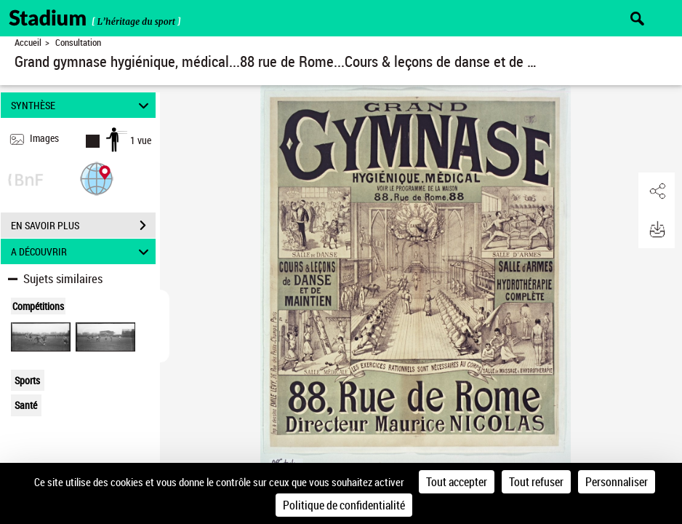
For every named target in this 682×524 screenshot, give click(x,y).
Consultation (78, 42)
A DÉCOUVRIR (82, 251)
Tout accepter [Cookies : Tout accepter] (456, 482)
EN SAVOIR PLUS (83, 225)
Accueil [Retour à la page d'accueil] (28, 42)
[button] (97, 178)
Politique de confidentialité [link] (344, 505)
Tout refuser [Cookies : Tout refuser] (536, 482)
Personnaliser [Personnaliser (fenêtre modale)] (616, 482)
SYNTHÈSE (82, 105)
